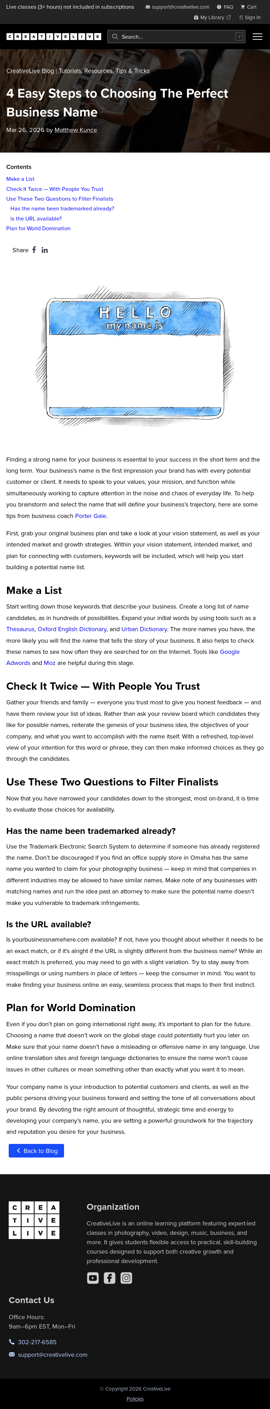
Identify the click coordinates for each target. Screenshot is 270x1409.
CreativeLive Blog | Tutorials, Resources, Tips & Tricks (78, 70)
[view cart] (250, 6)
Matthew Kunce (76, 129)
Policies (135, 1398)
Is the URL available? (36, 218)
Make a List (20, 179)
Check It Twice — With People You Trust (54, 189)
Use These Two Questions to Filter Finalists (59, 198)
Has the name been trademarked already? (62, 208)
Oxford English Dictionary (72, 629)
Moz (50, 662)
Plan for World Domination (38, 228)
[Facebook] (109, 1278)
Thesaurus (20, 629)
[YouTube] (93, 1278)
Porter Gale (90, 515)
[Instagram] (126, 1278)
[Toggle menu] (257, 36)
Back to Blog (36, 1150)
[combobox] (176, 36)
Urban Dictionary (144, 629)
